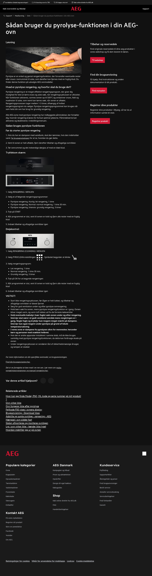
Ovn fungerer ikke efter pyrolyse (22, 406)
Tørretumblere (11, 483)
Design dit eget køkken (62, 483)
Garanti (102, 505)
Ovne (8, 470)
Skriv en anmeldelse (14, 526)
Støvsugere (10, 500)
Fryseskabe (10, 492)
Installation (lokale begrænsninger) (15, 2)
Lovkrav (70, 561)
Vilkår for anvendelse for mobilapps (48, 561)
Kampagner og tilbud (61, 470)
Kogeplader (10, 474)
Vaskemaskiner (12, 487)
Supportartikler (106, 474)
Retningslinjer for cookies (18, 561)
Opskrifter (57, 479)
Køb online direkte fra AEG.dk (64, 500)
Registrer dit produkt (14, 522)
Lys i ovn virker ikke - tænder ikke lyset (26, 426)
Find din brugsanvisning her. (18, 361)
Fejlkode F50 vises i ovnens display (24, 409)
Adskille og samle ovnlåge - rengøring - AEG (28, 416)
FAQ (54, 505)
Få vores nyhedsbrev (14, 518)
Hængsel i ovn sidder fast (19, 419)
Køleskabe (10, 496)
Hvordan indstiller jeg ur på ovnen (23, 429)
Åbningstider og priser (108, 479)
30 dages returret (61, 2)
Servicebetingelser (107, 496)
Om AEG (9, 539)
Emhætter (9, 505)
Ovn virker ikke (13, 402)
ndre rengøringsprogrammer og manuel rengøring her (33, 369)
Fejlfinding (104, 470)
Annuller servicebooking (109, 492)
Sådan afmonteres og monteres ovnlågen (27, 422)
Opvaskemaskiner (13, 479)
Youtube (9, 535)
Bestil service (105, 487)
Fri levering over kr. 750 (41, 2)
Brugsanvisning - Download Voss (23, 412)
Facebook (9, 531)
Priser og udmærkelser (62, 474)
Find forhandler (106, 500)
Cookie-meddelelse (85, 561)
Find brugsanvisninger (108, 483)
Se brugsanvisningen (20, 138)
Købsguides (57, 487)
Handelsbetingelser (60, 509)
